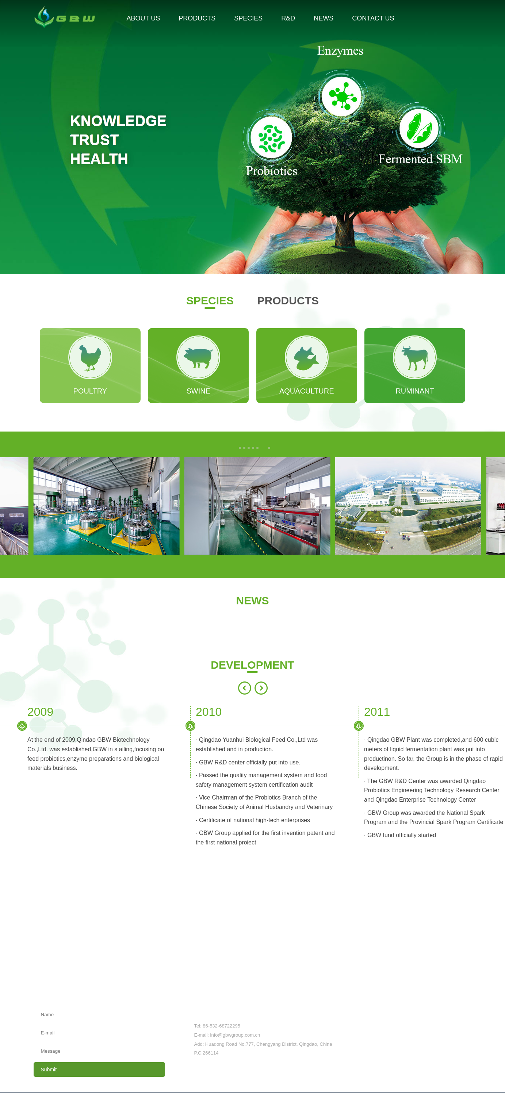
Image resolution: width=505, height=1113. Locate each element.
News (387, 984)
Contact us (459, 984)
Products (183, 984)
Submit (49, 1069)
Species (255, 984)
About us (110, 984)
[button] (240, 448)
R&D (323, 984)
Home (40, 984)
